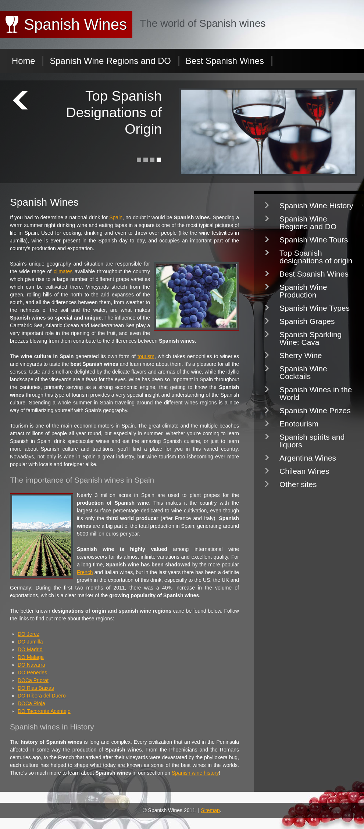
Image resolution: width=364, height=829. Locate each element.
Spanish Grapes (307, 321)
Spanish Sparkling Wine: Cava (310, 338)
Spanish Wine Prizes (315, 410)
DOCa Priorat (33, 680)
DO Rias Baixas (36, 688)
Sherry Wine (300, 355)
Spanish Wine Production (303, 291)
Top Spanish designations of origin (315, 257)
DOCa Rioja (31, 703)
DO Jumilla (30, 642)
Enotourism (298, 423)
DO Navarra (31, 665)
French (85, 572)
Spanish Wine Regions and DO (110, 61)
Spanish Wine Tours (313, 239)
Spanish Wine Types (314, 308)
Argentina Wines (307, 458)
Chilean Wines (304, 471)
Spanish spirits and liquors (312, 441)
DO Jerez (28, 634)
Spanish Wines (75, 24)
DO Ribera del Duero (42, 696)
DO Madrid (30, 649)
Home (23, 61)
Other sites (298, 484)
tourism (146, 356)
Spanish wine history (195, 773)
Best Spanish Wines (225, 61)
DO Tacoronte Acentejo (44, 711)
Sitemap (210, 810)
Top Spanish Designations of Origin (114, 112)
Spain (115, 217)
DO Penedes (32, 672)
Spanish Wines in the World (315, 393)
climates (63, 271)
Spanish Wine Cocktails (303, 372)
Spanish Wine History (316, 205)
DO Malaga (31, 657)
